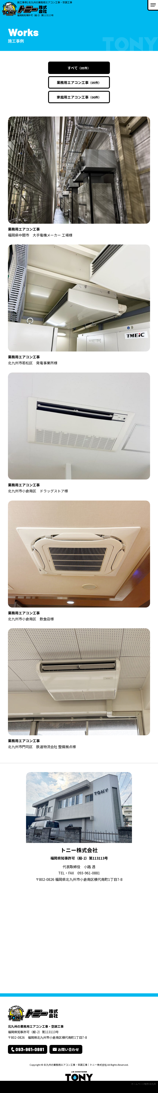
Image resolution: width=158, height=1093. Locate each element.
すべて (79, 67)
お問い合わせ (68, 1049)
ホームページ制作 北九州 (143, 1083)
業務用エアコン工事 (79, 82)
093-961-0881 (88, 873)
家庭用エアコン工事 (79, 97)
